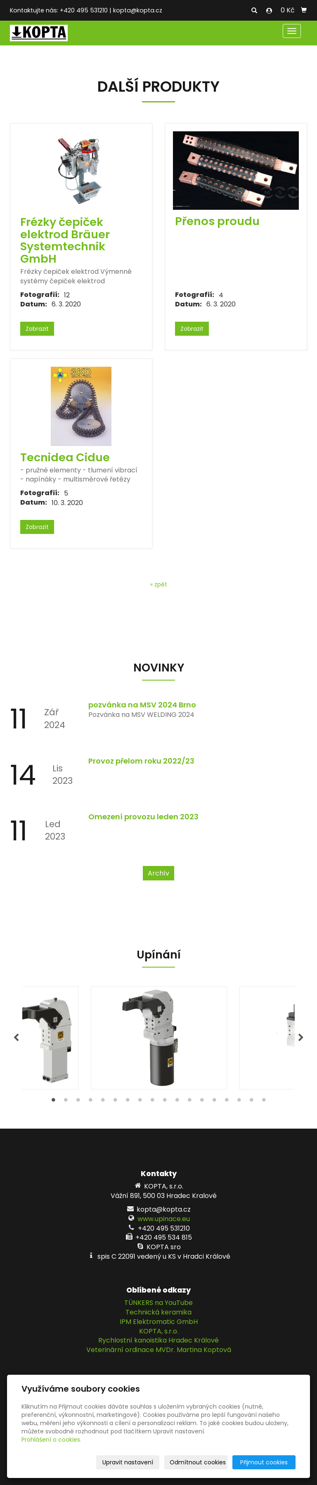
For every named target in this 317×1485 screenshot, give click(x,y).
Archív (158, 873)
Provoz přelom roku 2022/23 (141, 761)
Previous (16, 1038)
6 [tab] (115, 1102)
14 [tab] (214, 1102)
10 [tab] (165, 1102)
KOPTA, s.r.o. (158, 1331)
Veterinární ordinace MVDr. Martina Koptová (158, 1350)
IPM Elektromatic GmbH (159, 1321)
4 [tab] (90, 1102)
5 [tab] (103, 1102)
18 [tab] (264, 1102)
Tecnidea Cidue (65, 457)
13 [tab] (202, 1102)
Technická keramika (158, 1312)
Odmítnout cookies (198, 1462)
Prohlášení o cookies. (51, 1439)
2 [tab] (66, 1102)
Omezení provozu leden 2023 (143, 816)
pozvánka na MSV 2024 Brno (142, 705)
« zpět (158, 584)
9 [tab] (152, 1102)
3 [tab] (78, 1102)
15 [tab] (226, 1102)
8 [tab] (140, 1102)
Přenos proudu (217, 221)
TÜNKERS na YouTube (158, 1302)
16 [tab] (239, 1102)
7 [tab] (127, 1102)
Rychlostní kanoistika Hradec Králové (158, 1340)
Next (301, 1038)
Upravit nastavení (127, 1462)
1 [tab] (53, 1102)
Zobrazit (37, 329)
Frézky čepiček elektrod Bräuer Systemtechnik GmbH (65, 240)
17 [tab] (251, 1102)
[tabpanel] (158, 1038)
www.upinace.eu (163, 1219)
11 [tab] (177, 1102)
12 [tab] (189, 1102)
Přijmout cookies (264, 1462)
